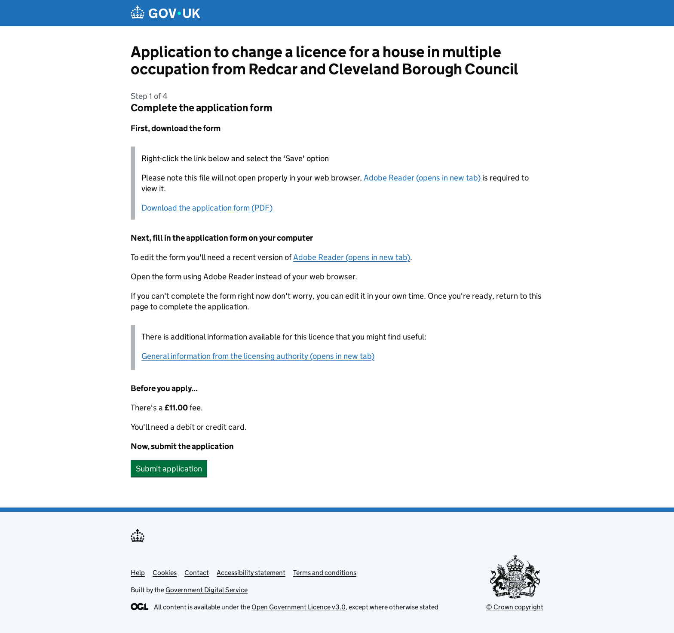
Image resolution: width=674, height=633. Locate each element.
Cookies (165, 573)
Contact (196, 573)
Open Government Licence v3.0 (298, 607)
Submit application (169, 469)
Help (138, 573)
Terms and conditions (324, 573)
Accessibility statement (251, 573)
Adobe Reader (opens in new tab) (422, 178)
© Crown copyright (514, 607)
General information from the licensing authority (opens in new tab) (257, 356)
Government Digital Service (206, 590)
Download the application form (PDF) (207, 208)
